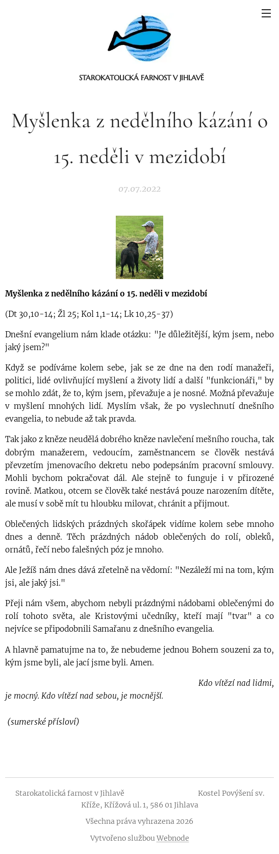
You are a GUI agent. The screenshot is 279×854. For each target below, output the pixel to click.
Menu (266, 13)
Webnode (173, 838)
